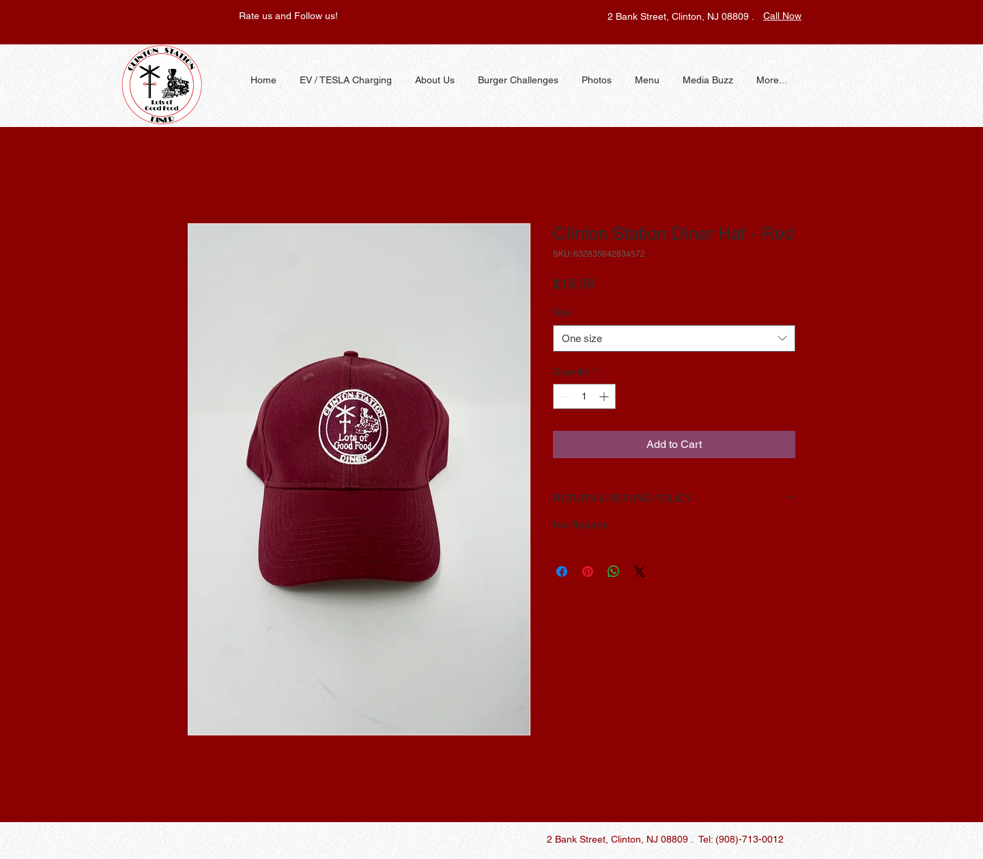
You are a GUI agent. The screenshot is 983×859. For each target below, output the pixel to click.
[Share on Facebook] (562, 571)
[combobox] (674, 338)
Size (562, 312)
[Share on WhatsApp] (614, 571)
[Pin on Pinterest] (588, 571)
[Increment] (605, 396)
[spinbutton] (584, 396)
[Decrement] (563, 396)
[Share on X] (639, 571)
